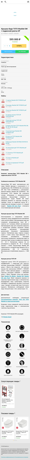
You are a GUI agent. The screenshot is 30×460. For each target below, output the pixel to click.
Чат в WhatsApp (22, 51)
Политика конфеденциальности (8, 457)
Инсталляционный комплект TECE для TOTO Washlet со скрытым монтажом (7, 400)
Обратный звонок (8, 51)
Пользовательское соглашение (21, 457)
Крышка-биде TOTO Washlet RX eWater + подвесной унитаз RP (8, 432)
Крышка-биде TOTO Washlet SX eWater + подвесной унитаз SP (22, 432)
